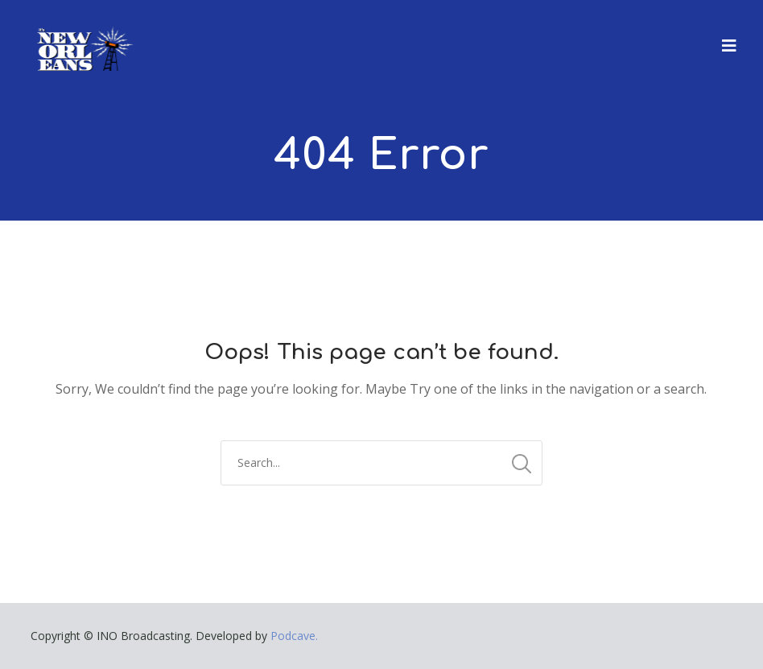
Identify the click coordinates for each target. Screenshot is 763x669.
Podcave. (294, 635)
